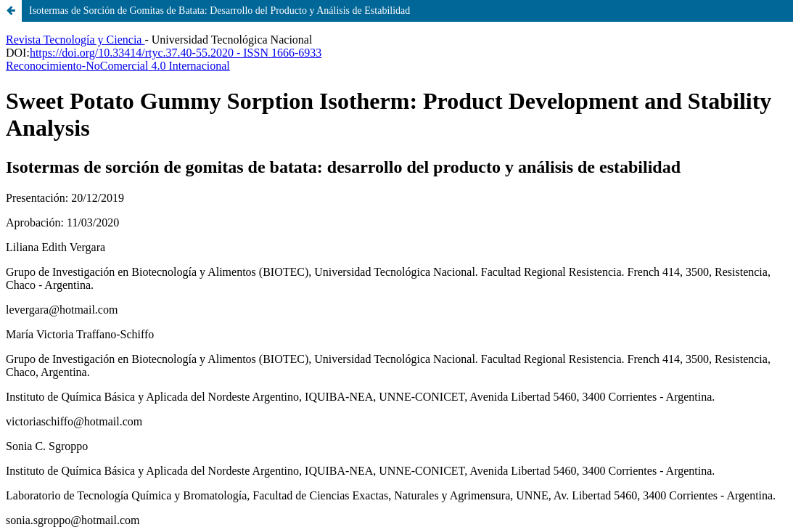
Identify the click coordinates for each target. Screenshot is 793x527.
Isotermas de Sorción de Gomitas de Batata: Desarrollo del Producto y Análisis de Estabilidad (219, 10)
